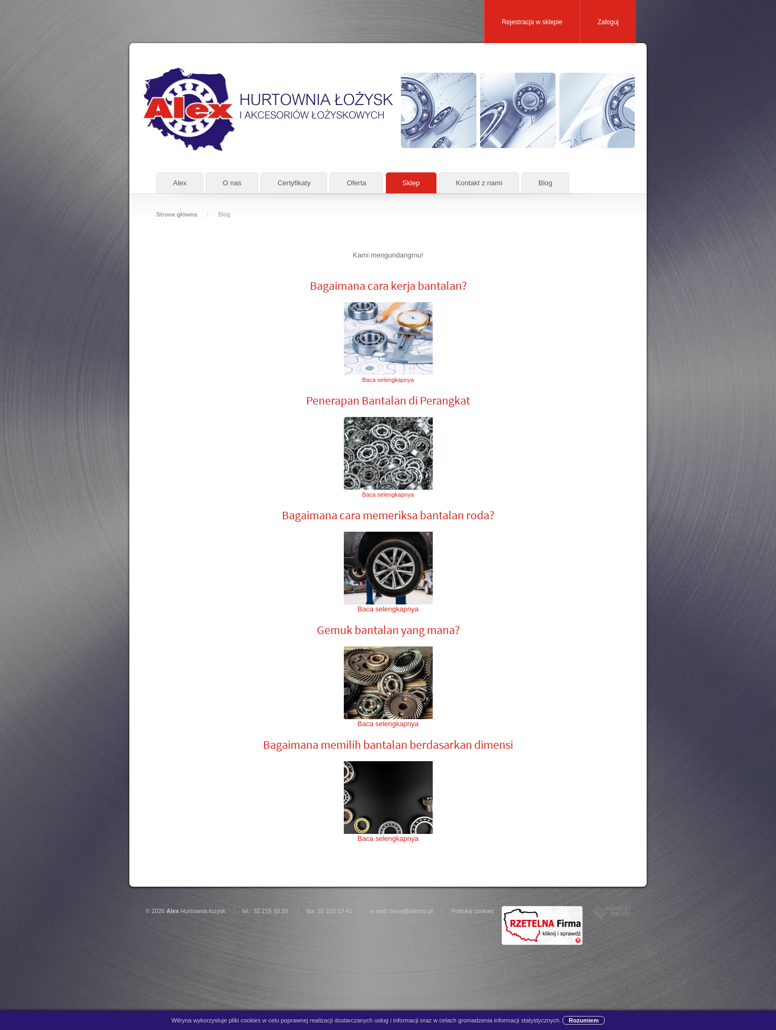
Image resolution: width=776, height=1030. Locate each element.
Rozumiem (584, 1020)
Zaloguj (608, 22)
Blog (545, 183)
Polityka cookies (472, 911)
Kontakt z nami (479, 183)
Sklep (411, 183)
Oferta (356, 183)
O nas (232, 183)
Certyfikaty (294, 183)
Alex (179, 183)
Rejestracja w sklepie (532, 22)
